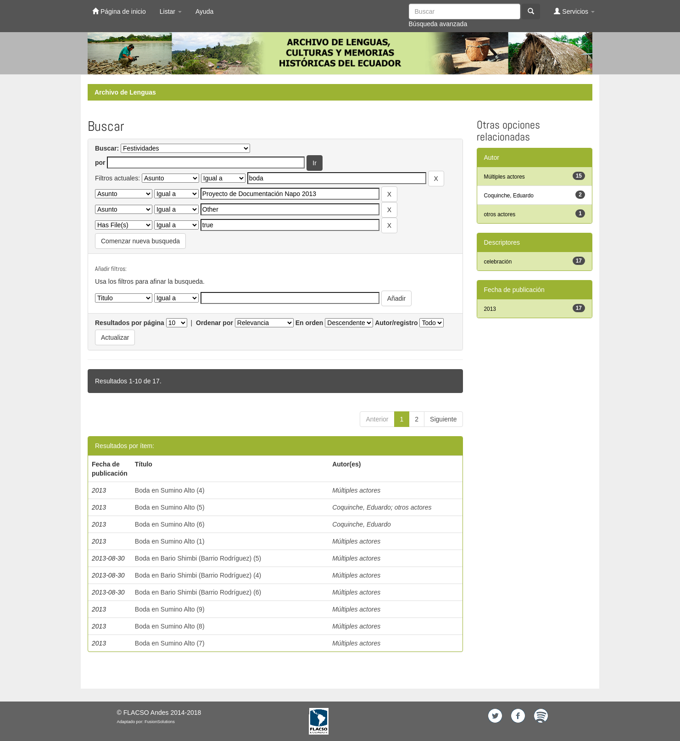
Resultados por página (129, 322)
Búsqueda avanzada (438, 24)
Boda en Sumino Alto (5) (170, 507)
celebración (498, 261)
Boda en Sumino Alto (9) (170, 609)
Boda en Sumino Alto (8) (170, 626)
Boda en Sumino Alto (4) (170, 490)
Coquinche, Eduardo (361, 507)
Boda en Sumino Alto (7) (170, 643)
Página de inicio (119, 11)
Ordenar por (214, 322)
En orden (309, 322)
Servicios (574, 11)
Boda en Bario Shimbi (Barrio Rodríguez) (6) (198, 592)
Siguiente (443, 419)
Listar (171, 11)
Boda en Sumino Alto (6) (170, 524)
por (100, 162)
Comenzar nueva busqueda (140, 241)
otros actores (413, 507)
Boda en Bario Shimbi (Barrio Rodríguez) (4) (198, 575)
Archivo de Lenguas (125, 92)
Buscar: (107, 148)
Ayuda (204, 11)
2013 (490, 309)
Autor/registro (396, 322)
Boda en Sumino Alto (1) (170, 541)
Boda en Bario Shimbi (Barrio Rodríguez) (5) (198, 558)
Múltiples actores (356, 490)
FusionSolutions (160, 721)
